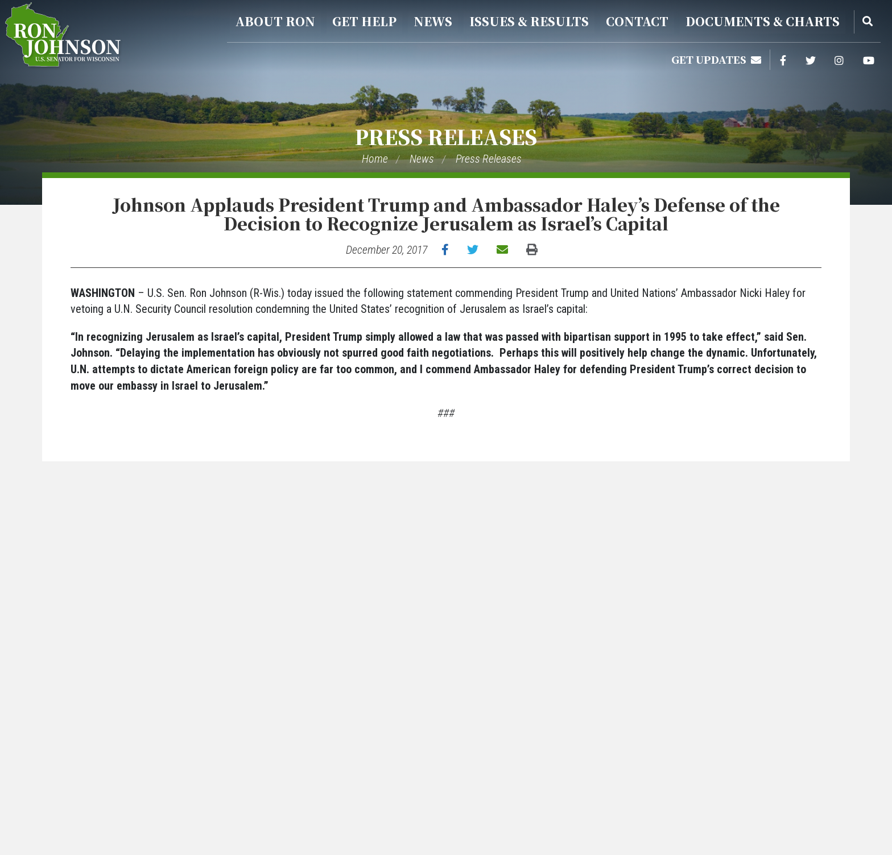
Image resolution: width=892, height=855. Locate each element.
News (433, 21)
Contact (637, 21)
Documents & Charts (762, 21)
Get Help (364, 21)
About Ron (275, 21)
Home (375, 159)
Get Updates (716, 59)
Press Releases (446, 136)
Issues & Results (529, 21)
